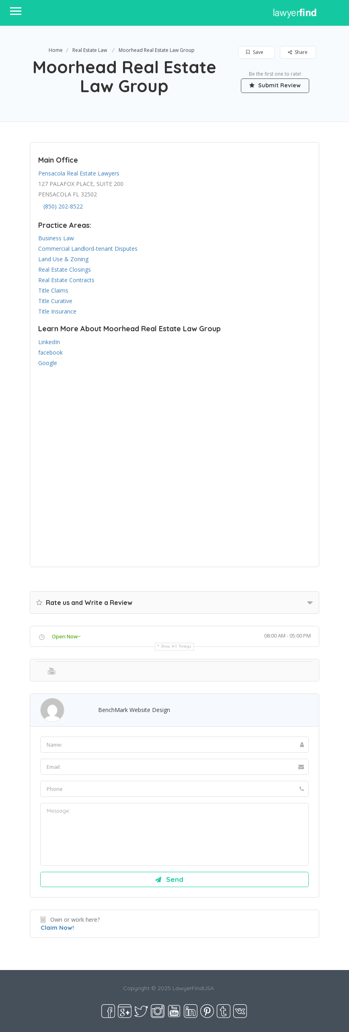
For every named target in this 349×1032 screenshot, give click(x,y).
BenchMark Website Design (134, 710)
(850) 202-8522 (63, 206)
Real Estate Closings (64, 269)
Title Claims (53, 290)
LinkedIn (49, 342)
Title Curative (55, 301)
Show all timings (176, 646)
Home (56, 50)
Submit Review (275, 85)
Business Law (56, 238)
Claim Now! (57, 927)
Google (47, 363)
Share (298, 52)
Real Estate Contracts (66, 280)
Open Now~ (66, 636)
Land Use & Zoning (63, 259)
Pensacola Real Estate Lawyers (78, 173)
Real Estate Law (89, 50)
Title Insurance (57, 311)
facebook (50, 352)
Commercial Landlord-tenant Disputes (88, 248)
